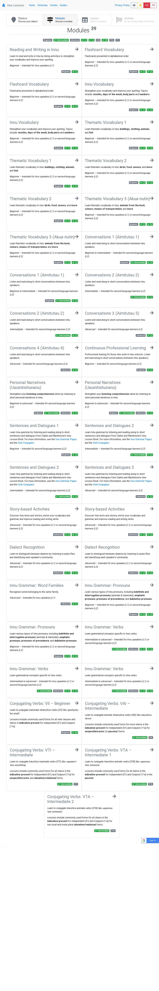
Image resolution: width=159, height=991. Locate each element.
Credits (54, 5)
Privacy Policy (122, 5)
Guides (63, 5)
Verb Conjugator (26, 442)
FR (153, 5)
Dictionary (42, 5)
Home (32, 5)
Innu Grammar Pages (66, 439)
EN (146, 5)
